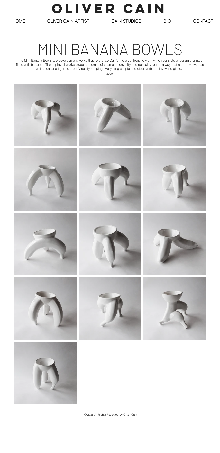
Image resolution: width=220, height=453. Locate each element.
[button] (68, 21)
